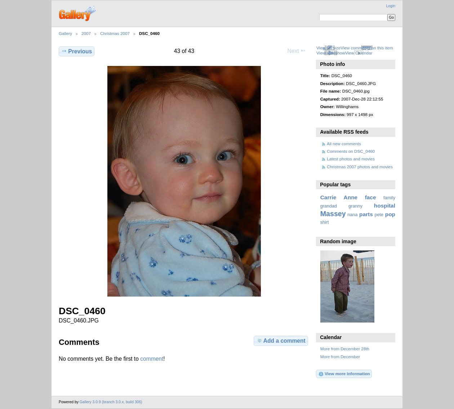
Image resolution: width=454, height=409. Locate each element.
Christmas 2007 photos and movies (360, 166)
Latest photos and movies (351, 158)
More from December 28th (344, 348)
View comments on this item (366, 47)
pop (390, 214)
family (389, 197)
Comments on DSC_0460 (351, 151)
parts (366, 214)
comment (151, 359)
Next (297, 51)
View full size (328, 47)
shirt (324, 222)
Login (390, 6)
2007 (86, 33)
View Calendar (359, 52)
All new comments (344, 143)
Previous (76, 51)
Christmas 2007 (115, 33)
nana (352, 214)
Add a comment (281, 340)
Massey (333, 214)
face (370, 197)
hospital (384, 206)
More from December (340, 356)
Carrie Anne (339, 197)
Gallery (65, 33)
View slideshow (330, 52)
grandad (328, 206)
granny (355, 206)
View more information (344, 374)
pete (378, 214)
